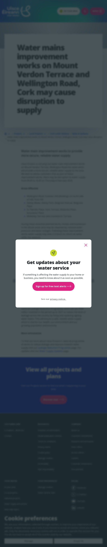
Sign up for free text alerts (53, 286)
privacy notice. (58, 299)
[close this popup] (85, 245)
